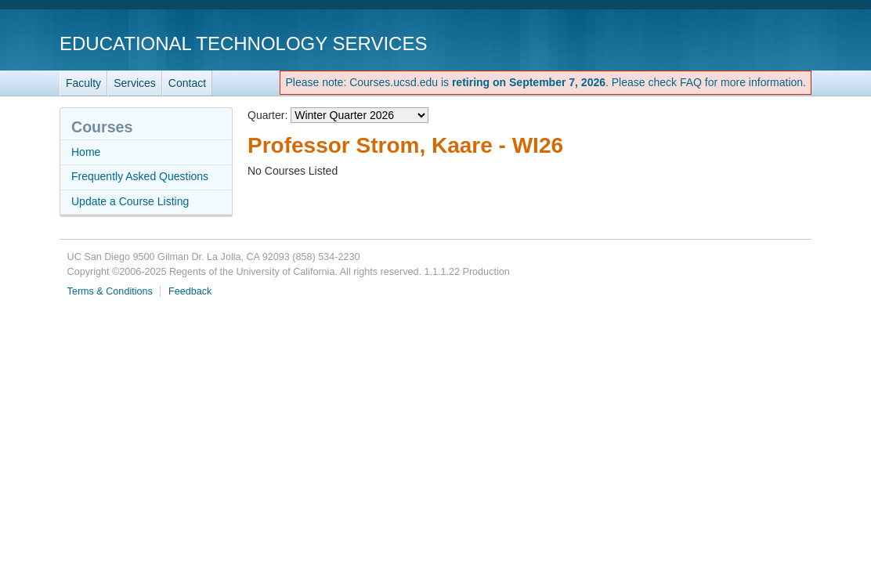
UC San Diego (721, 42)
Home (85, 152)
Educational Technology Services (243, 43)
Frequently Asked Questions (139, 176)
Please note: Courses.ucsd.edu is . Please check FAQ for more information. (545, 82)
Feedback (189, 291)
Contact (187, 83)
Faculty (83, 83)
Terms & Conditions (110, 291)
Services (135, 83)
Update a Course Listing (130, 201)
